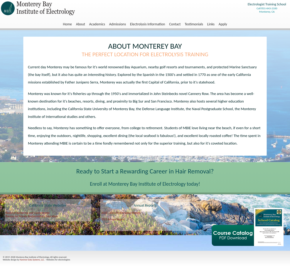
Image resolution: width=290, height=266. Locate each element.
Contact (175, 24)
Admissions (117, 24)
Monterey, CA (266, 11)
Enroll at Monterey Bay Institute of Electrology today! (145, 184)
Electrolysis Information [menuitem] (147, 24)
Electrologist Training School (267, 4)
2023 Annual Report (113, 219)
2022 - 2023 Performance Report (120, 213)
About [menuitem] (80, 24)
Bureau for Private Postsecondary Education (32, 216)
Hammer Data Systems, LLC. (32, 259)
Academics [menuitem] (97, 24)
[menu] (145, 24)
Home (67, 24)
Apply (223, 24)
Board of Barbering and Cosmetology (27, 213)
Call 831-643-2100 (267, 8)
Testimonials (194, 24)
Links (211, 24)
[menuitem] (67, 24)
